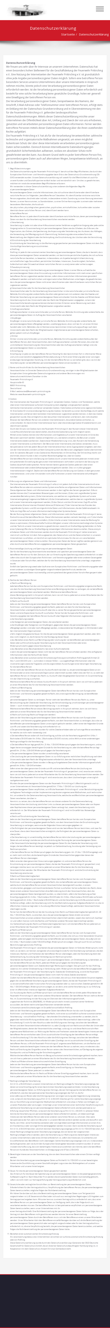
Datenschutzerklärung (92, 34)
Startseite (66, 34)
